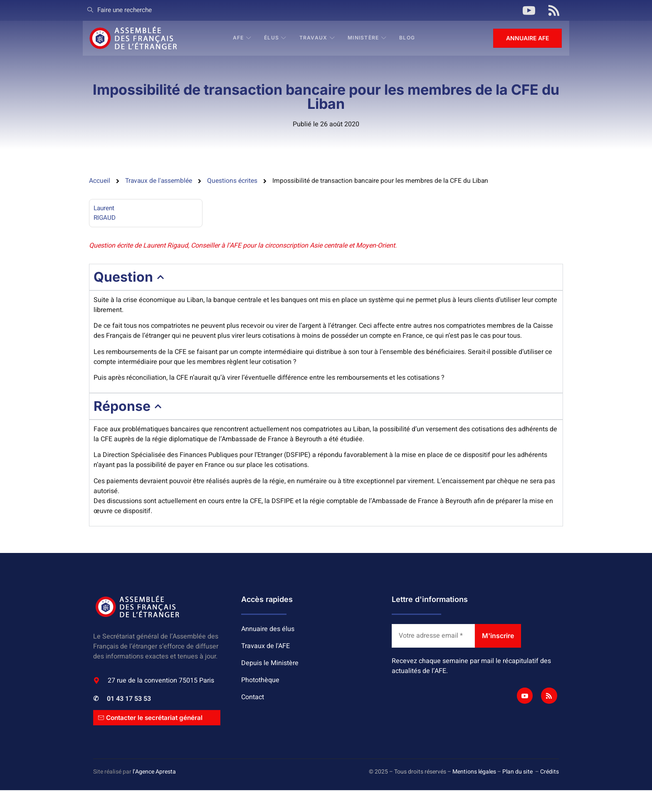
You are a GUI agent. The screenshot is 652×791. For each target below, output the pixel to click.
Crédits (549, 773)
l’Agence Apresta (154, 773)
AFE (242, 38)
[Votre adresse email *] (433, 637)
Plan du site (517, 773)
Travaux (318, 38)
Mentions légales (474, 773)
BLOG (407, 38)
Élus (275, 38)
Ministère (367, 38)
